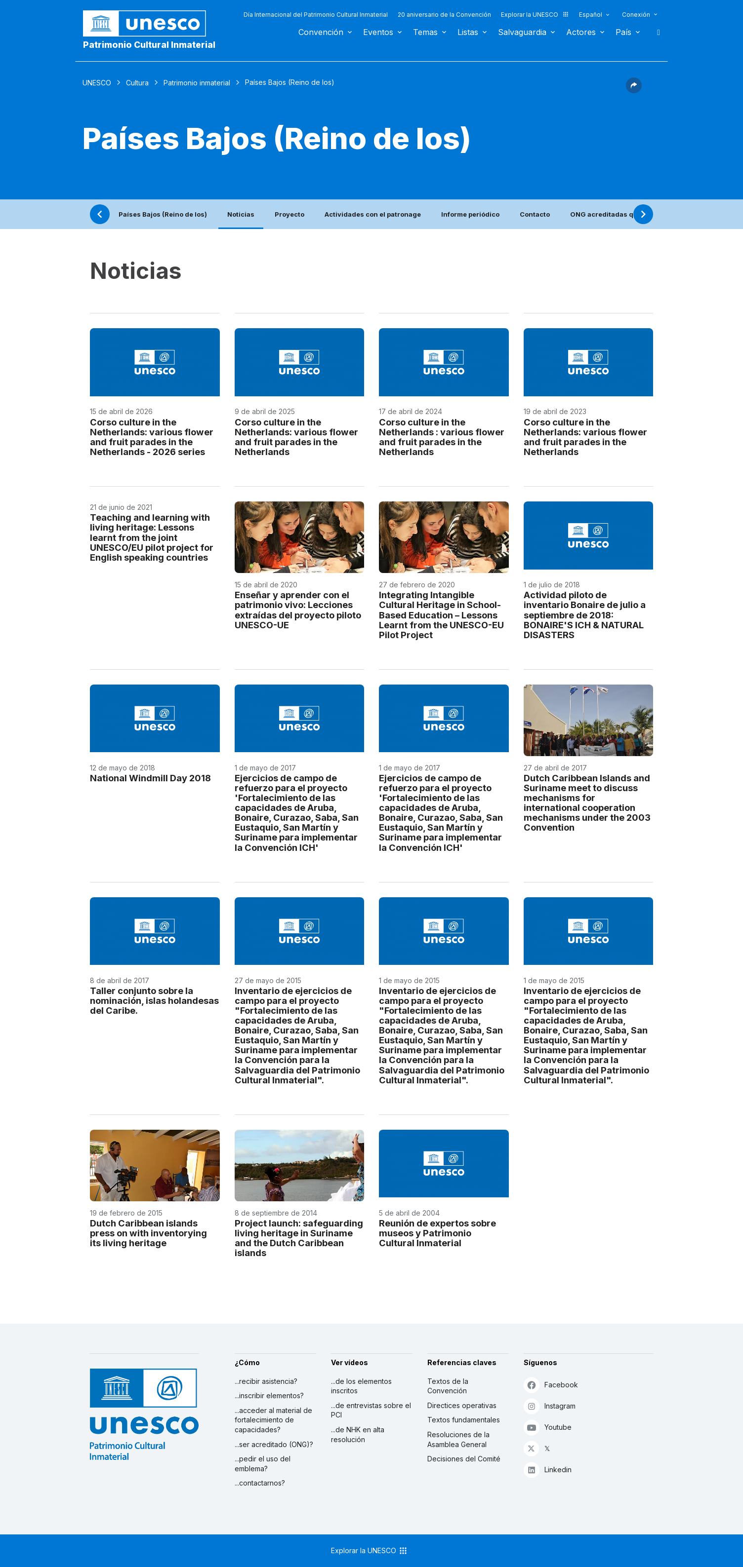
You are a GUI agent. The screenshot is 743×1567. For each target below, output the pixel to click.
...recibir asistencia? (266, 1381)
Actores (581, 32)
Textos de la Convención (447, 1386)
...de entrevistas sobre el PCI (371, 1410)
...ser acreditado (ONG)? (274, 1444)
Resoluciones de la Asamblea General (458, 1439)
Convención (320, 32)
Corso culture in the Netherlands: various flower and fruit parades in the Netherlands (296, 437)
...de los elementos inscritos (361, 1386)
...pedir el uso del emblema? (262, 1463)
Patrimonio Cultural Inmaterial (149, 44)
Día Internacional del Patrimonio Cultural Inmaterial (316, 14)
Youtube (548, 1427)
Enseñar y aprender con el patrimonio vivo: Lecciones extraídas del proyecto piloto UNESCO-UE (298, 609)
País (623, 32)
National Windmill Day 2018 (150, 777)
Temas (425, 32)
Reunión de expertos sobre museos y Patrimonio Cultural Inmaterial (437, 1233)
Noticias (240, 214)
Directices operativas (461, 1405)
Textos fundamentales (463, 1419)
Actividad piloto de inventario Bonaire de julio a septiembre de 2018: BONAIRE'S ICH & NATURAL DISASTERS (585, 614)
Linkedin (548, 1469)
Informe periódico (470, 214)
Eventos (378, 32)
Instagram (550, 1406)
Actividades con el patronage (373, 214)
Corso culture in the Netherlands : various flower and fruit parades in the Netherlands (441, 437)
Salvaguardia (522, 32)
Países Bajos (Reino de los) (163, 214)
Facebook (551, 1384)
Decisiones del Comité (463, 1458)
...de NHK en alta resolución (357, 1434)
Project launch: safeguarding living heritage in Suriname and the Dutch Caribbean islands (299, 1238)
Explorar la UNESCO (535, 14)
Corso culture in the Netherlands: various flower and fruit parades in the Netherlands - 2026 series (151, 437)
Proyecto (289, 214)
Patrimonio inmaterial (197, 82)
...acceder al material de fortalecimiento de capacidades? (273, 1420)
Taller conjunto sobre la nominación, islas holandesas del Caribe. (154, 1000)
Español (590, 14)
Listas (467, 32)
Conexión (636, 14)
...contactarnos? (260, 1483)
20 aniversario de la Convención (444, 14)
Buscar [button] (655, 32)
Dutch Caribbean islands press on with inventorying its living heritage (148, 1233)
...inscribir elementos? (269, 1395)
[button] (634, 90)
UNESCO (97, 82)
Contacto (535, 214)
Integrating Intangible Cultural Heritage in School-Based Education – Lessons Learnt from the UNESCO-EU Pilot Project (441, 614)
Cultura (137, 82)
